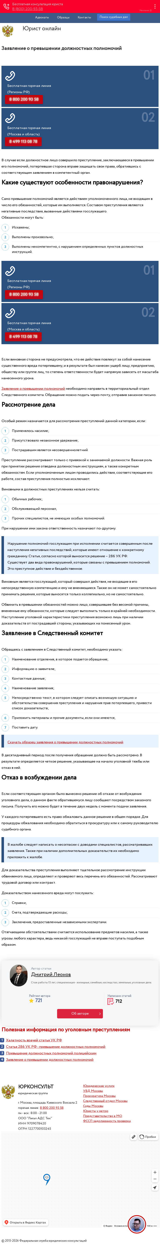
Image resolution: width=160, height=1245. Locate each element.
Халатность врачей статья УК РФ (34, 1040)
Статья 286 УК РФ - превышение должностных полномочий (55, 1047)
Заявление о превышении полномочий (33, 388)
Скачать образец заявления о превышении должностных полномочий (65, 742)
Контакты (84, 17)
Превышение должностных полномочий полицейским (51, 1053)
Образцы (63, 17)
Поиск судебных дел (114, 17)
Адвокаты (42, 17)
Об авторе (80, 1013)
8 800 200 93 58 (52, 1107)
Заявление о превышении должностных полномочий (50, 1059)
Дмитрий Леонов (51, 974)
